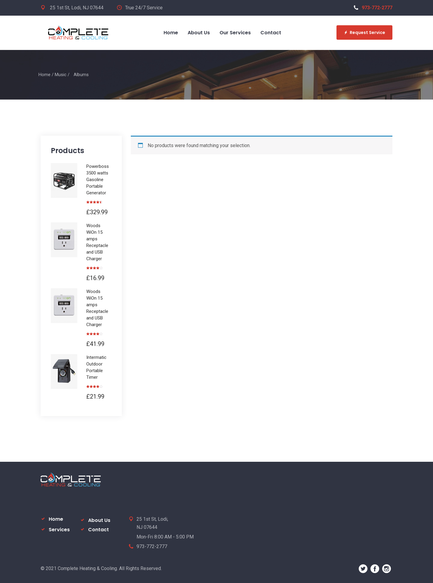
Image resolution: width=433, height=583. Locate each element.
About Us (199, 32)
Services (59, 529)
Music (60, 74)
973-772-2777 (373, 8)
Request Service (364, 32)
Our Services (235, 32)
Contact (270, 32)
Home (171, 32)
